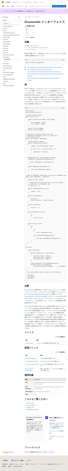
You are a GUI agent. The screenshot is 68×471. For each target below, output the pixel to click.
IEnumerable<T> (32, 405)
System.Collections (34, 45)
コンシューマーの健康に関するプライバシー (50, 464)
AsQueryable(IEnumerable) (31, 361)
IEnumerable (39, 88)
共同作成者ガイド (34, 429)
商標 (9, 466)
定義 (27, 29)
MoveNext (59, 298)
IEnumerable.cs (32, 49)
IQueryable (50, 361)
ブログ (21, 464)
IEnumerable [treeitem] (7, 59)
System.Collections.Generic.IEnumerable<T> (39, 294)
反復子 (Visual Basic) (33, 409)
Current (47, 298)
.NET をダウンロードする (59, 6)
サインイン (63, 2)
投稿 (27, 464)
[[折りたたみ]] (19, 17)
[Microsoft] (3, 2)
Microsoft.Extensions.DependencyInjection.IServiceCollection (44, 78)
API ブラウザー (36, 17)
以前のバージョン (13, 464)
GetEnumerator (39, 296)
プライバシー (33, 464)
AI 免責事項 (5, 464)
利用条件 (4, 466)
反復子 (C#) (30, 407)
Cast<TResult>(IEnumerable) (32, 364)
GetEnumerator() (29, 343)
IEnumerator (58, 88)
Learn (26, 17)
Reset (30, 300)
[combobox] (11, 20)
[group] (45, 196)
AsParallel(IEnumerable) (30, 358)
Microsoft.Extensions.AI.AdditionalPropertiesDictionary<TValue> (45, 67)
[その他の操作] (64, 17)
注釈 (27, 33)
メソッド (28, 35)
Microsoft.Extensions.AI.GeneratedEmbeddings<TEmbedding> (44, 71)
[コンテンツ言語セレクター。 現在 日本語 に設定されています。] (5, 460)
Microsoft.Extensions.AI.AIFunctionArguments (40, 69)
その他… (30, 80)
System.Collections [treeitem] (7, 26)
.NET (30, 17)
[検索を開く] (58, 2)
